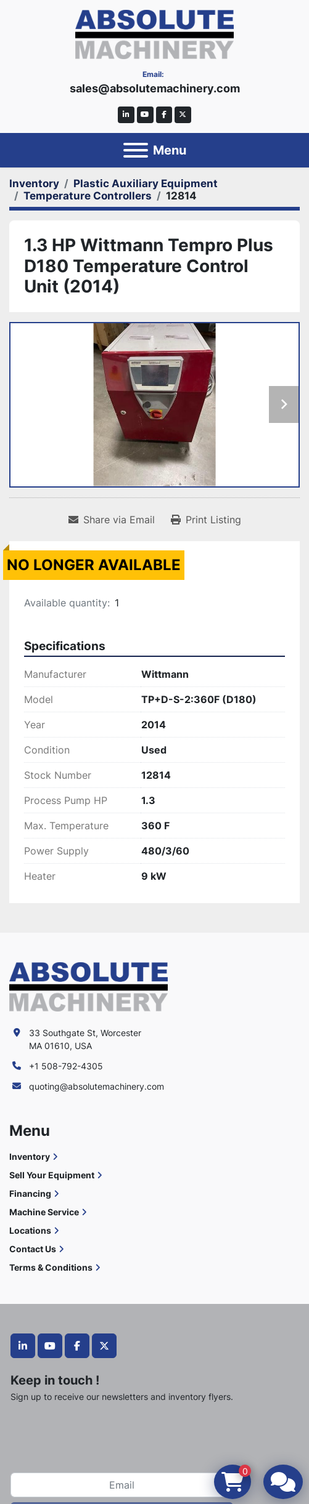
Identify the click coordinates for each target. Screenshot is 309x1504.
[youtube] (145, 115)
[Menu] (135, 150)
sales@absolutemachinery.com (155, 88)
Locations (30, 1230)
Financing (30, 1193)
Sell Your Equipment (51, 1175)
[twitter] (183, 115)
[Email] (121, 1485)
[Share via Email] (111, 519)
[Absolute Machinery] (88, 986)
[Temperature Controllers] (87, 196)
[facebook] (164, 115)
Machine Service (44, 1212)
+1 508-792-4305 (66, 1066)
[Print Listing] (206, 519)
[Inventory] (34, 183)
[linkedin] (126, 115)
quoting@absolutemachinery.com (96, 1086)
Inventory (29, 1156)
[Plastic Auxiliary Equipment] (145, 183)
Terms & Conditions (51, 1267)
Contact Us (32, 1249)
